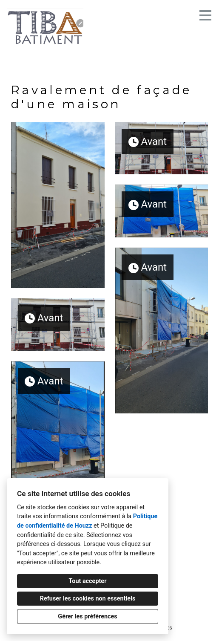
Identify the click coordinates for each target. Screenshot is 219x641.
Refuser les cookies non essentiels (88, 598)
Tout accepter (88, 581)
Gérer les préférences (87, 616)
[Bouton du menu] (205, 15)
